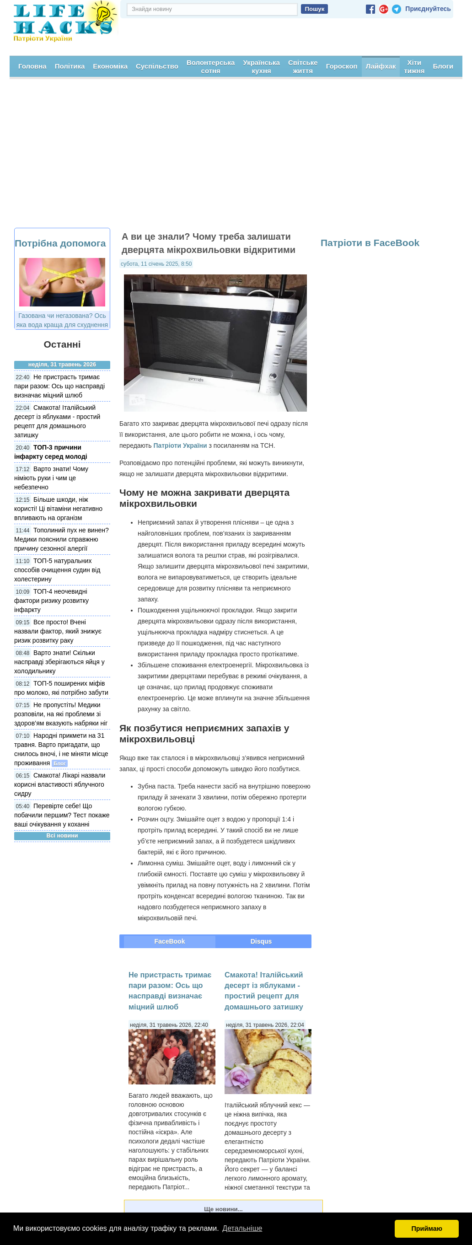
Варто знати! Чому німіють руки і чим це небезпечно (51, 477)
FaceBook (170, 940)
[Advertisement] (236, 159)
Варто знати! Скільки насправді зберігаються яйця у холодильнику (59, 661)
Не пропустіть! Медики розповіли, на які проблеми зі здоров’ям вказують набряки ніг (60, 713)
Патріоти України (180, 444)
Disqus (261, 940)
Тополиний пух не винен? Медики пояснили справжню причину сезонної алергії (61, 539)
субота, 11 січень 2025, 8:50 (156, 263)
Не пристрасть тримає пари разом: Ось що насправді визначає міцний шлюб (59, 385)
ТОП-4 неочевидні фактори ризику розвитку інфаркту (51, 600)
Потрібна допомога (60, 242)
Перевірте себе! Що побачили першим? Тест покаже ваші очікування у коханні (62, 814)
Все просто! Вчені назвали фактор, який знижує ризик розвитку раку (58, 631)
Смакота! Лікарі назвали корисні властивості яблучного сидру (59, 784)
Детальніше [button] (242, 1228)
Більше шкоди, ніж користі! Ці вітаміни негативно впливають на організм (58, 508)
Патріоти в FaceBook (370, 242)
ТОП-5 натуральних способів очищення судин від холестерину (57, 569)
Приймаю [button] (426, 1228)
